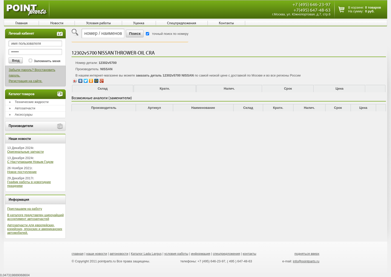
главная (77, 254)
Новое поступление (22, 172)
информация (200, 254)
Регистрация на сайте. (25, 81)
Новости (56, 23)
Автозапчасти (25, 108)
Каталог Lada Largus (146, 254)
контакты (249, 254)
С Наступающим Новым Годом (30, 162)
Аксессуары (23, 114)
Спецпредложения (181, 23)
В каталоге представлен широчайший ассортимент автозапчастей (35, 217)
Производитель (104, 108)
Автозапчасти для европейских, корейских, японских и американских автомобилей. (34, 229)
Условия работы (98, 23)
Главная (21, 23)
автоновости (119, 254)
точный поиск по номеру (170, 34)
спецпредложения (226, 254)
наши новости (96, 254)
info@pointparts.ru (306, 261)
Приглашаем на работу (24, 209)
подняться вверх (306, 254)
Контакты (226, 23)
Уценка (138, 23)
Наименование (203, 108)
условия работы (176, 254)
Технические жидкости (32, 102)
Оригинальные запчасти (25, 152)
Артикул (154, 108)
